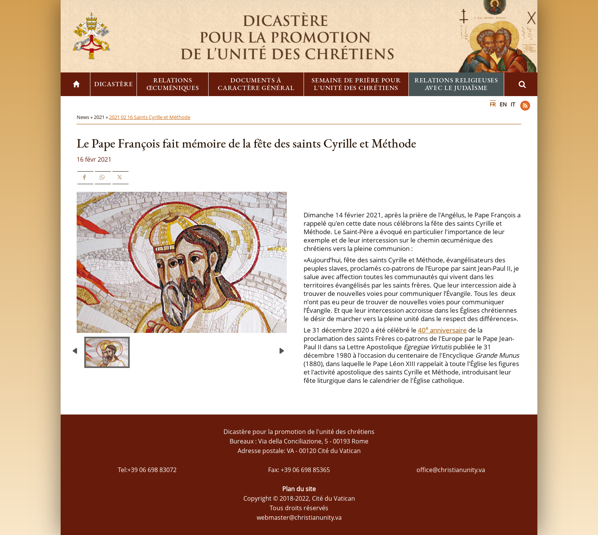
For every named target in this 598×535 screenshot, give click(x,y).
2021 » (101, 117)
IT (513, 104)
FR (493, 104)
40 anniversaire (442, 330)
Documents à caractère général (256, 84)
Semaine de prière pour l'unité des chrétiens (356, 84)
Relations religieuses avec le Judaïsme (456, 84)
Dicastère (113, 84)
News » (85, 117)
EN (503, 104)
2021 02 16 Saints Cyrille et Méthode (149, 117)
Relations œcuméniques (172, 84)
